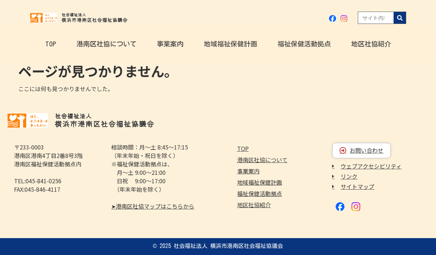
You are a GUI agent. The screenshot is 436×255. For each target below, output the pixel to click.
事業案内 (170, 43)
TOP (50, 43)
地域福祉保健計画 (230, 43)
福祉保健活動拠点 (304, 43)
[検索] (400, 18)
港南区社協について (106, 43)
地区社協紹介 (371, 43)
